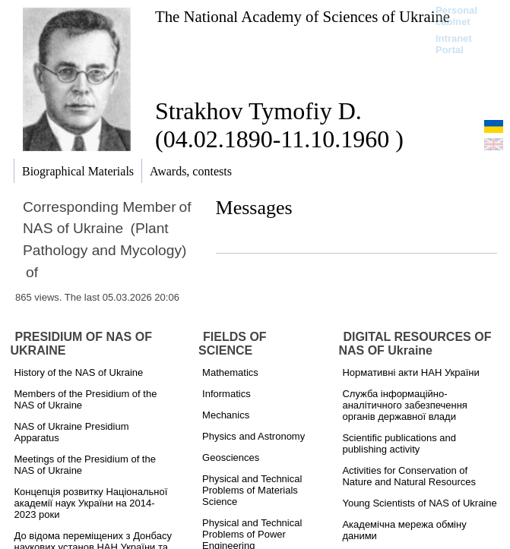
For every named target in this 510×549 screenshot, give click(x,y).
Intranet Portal (454, 44)
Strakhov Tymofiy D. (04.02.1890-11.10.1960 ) (279, 125)
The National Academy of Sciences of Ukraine (302, 16)
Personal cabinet (456, 16)
